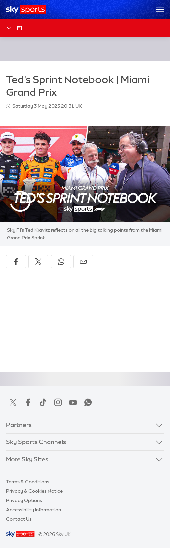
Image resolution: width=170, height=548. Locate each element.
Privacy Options (24, 500)
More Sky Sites (27, 459)
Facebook (28, 402)
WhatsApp (88, 402)
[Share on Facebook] (16, 261)
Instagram (58, 402)
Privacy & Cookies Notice (34, 491)
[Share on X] (38, 261)
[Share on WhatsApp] (61, 261)
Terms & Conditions (27, 481)
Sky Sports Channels (36, 442)
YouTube (73, 402)
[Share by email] (83, 261)
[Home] (26, 9)
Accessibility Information (33, 509)
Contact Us (19, 519)
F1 (14, 28)
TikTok (43, 402)
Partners (19, 425)
